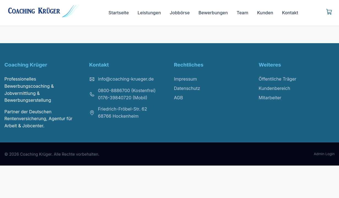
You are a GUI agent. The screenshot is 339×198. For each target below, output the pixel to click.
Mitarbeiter (270, 97)
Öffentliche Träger (277, 79)
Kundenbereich (274, 88)
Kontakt (290, 12)
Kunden (265, 12)
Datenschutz (187, 88)
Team (242, 12)
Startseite (119, 12)
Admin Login (324, 154)
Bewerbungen (213, 12)
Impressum (185, 79)
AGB (178, 97)
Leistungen (149, 12)
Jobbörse (180, 12)
